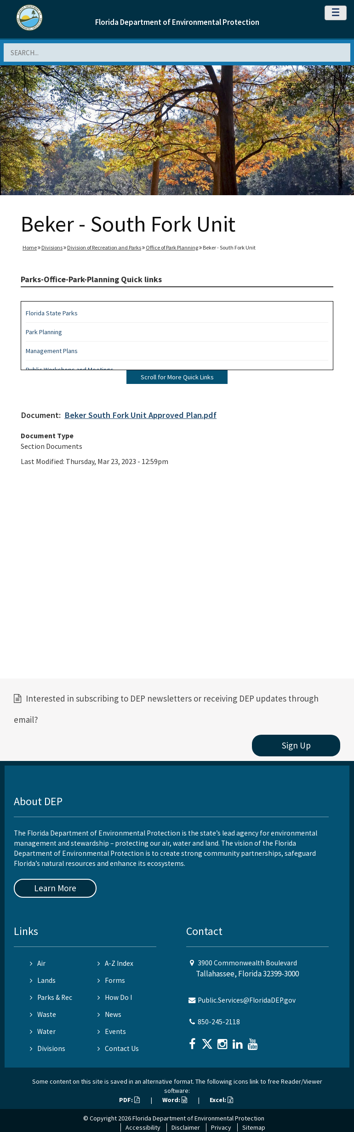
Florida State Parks (52, 313)
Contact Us (118, 1048)
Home (30, 247)
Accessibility (143, 1127)
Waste (43, 1014)
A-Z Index (115, 963)
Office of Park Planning (172, 247)
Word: (174, 1100)
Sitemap (253, 1127)
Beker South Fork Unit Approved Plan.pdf (140, 415)
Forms (111, 980)
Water (43, 1031)
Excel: (221, 1100)
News (109, 1014)
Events (111, 1031)
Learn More (55, 888)
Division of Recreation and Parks (104, 247)
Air (38, 963)
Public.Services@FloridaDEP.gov (247, 1000)
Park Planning (44, 332)
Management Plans (52, 351)
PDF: (129, 1100)
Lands (43, 980)
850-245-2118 (219, 1021)
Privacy (221, 1127)
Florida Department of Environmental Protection (177, 22)
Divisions (52, 247)
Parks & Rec (51, 997)
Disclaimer (185, 1127)
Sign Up (296, 745)
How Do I (114, 997)
